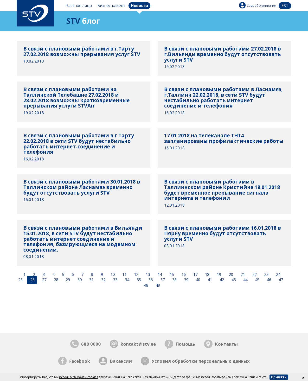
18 (206, 274)
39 (185, 280)
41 (209, 280)
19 (218, 274)
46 (268, 280)
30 (79, 280)
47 (280, 280)
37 (162, 280)
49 (157, 285)
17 (195, 274)
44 (245, 280)
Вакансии (121, 361)
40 (197, 280)
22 (254, 274)
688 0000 (91, 344)
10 (112, 274)
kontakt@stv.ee (138, 344)
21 (242, 274)
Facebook (79, 361)
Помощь (185, 344)
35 (138, 280)
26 (32, 280)
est (285, 5)
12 (135, 274)
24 (277, 274)
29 (67, 280)
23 (266, 274)
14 (159, 274)
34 (126, 280)
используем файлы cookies (78, 377)
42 (221, 280)
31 (91, 280)
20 (230, 274)
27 (43, 280)
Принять (279, 377)
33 (114, 280)
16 (183, 274)
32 (103, 280)
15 (171, 274)
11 (124, 274)
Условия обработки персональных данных (201, 361)
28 (55, 280)
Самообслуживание (261, 6)
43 (233, 280)
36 (150, 280)
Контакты (226, 344)
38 (174, 280)
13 (147, 274)
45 (256, 280)
